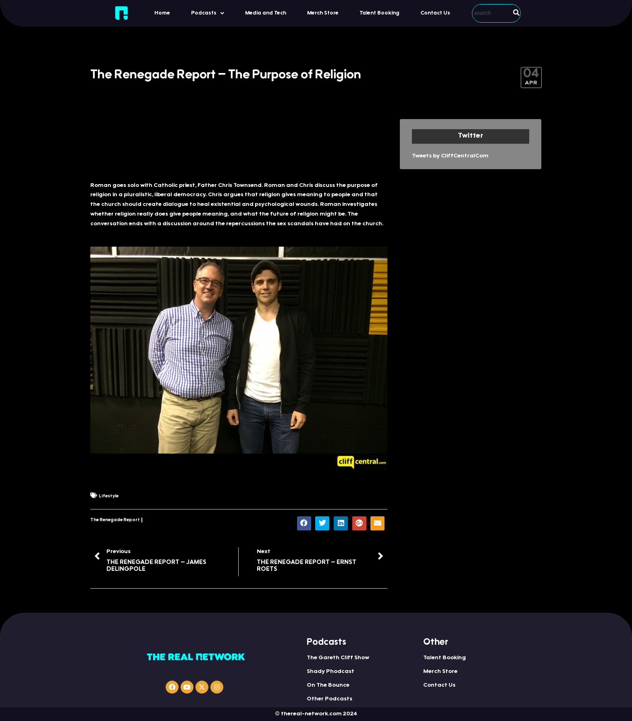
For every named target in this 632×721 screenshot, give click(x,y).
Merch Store (323, 13)
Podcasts (207, 13)
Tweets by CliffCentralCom (450, 156)
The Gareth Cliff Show (338, 658)
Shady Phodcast (330, 672)
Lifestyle (108, 496)
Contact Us (435, 13)
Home (162, 13)
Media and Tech (265, 13)
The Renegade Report (115, 520)
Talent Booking (379, 13)
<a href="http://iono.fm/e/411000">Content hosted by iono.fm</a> (238, 146)
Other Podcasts (329, 699)
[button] (208, 13)
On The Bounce (328, 685)
